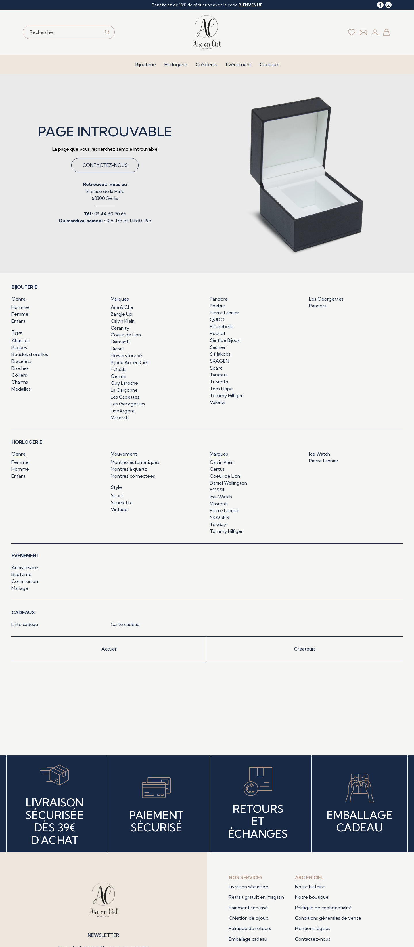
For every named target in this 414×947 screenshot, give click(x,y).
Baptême (22, 574)
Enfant (19, 321)
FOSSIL (118, 369)
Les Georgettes (128, 404)
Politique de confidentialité (323, 907)
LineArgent (123, 411)
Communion (25, 581)
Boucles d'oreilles (30, 354)
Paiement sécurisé (248, 907)
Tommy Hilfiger (226, 395)
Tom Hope (221, 388)
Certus (217, 469)
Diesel (117, 348)
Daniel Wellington (228, 483)
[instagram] (388, 5)
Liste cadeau (25, 624)
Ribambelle (221, 326)
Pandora (218, 299)
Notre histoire (310, 886)
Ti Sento (219, 381)
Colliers (19, 375)
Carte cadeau (125, 624)
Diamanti (120, 342)
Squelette (122, 502)
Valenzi (217, 402)
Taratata (219, 375)
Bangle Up (121, 314)
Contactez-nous (105, 165)
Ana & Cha (122, 307)
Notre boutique (312, 897)
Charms (20, 382)
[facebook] (380, 5)
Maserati (120, 417)
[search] (107, 32)
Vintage (119, 509)
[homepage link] (207, 32)
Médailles (21, 389)
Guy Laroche (124, 383)
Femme (20, 314)
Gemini (118, 376)
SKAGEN (219, 361)
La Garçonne (124, 390)
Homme (20, 307)
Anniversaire (25, 567)
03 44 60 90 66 (110, 214)
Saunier (218, 347)
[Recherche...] (61, 32)
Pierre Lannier (224, 312)
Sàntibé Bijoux (225, 340)
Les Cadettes (125, 397)
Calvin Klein (123, 321)
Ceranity (120, 328)
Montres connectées (133, 476)
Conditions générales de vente (328, 918)
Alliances (21, 340)
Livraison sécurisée (248, 886)
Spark (216, 368)
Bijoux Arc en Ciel (129, 362)
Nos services (245, 877)
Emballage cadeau (248, 939)
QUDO (217, 319)
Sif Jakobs (220, 354)
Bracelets (21, 361)
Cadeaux (269, 64)
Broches (20, 368)
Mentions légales (312, 928)
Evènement (238, 64)
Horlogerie (175, 64)
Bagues (19, 347)
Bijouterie (145, 64)
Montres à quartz (129, 469)
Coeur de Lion (126, 335)
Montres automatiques (135, 462)
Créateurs (206, 64)
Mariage (20, 588)
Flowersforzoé (126, 355)
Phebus (218, 306)
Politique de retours (250, 928)
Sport (117, 495)
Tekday (218, 524)
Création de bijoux (248, 918)
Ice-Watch (221, 497)
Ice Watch (319, 454)
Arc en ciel (309, 877)
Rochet (217, 333)
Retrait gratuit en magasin (256, 897)
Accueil (109, 649)
